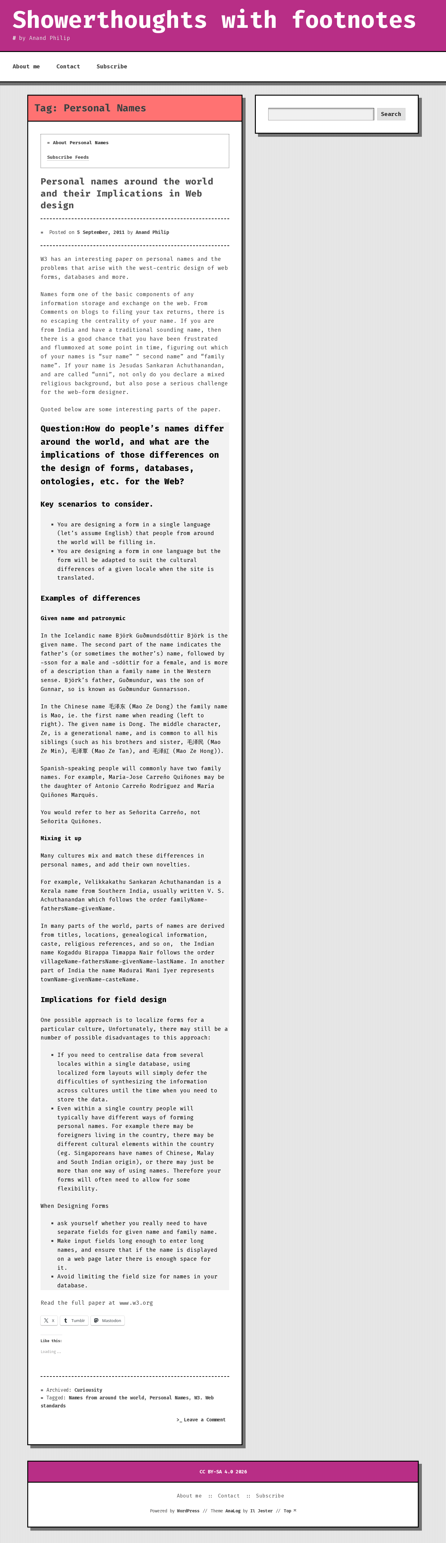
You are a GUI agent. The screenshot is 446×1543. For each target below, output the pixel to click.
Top (290, 1511)
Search (391, 114)
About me (26, 66)
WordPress (188, 1511)
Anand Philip (152, 232)
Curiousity (88, 1390)
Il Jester (261, 1511)
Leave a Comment (206, 1420)
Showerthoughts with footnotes (214, 20)
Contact (68, 66)
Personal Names (169, 1397)
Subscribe (112, 66)
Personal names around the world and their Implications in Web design (127, 193)
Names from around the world (106, 1397)
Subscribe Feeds (68, 157)
